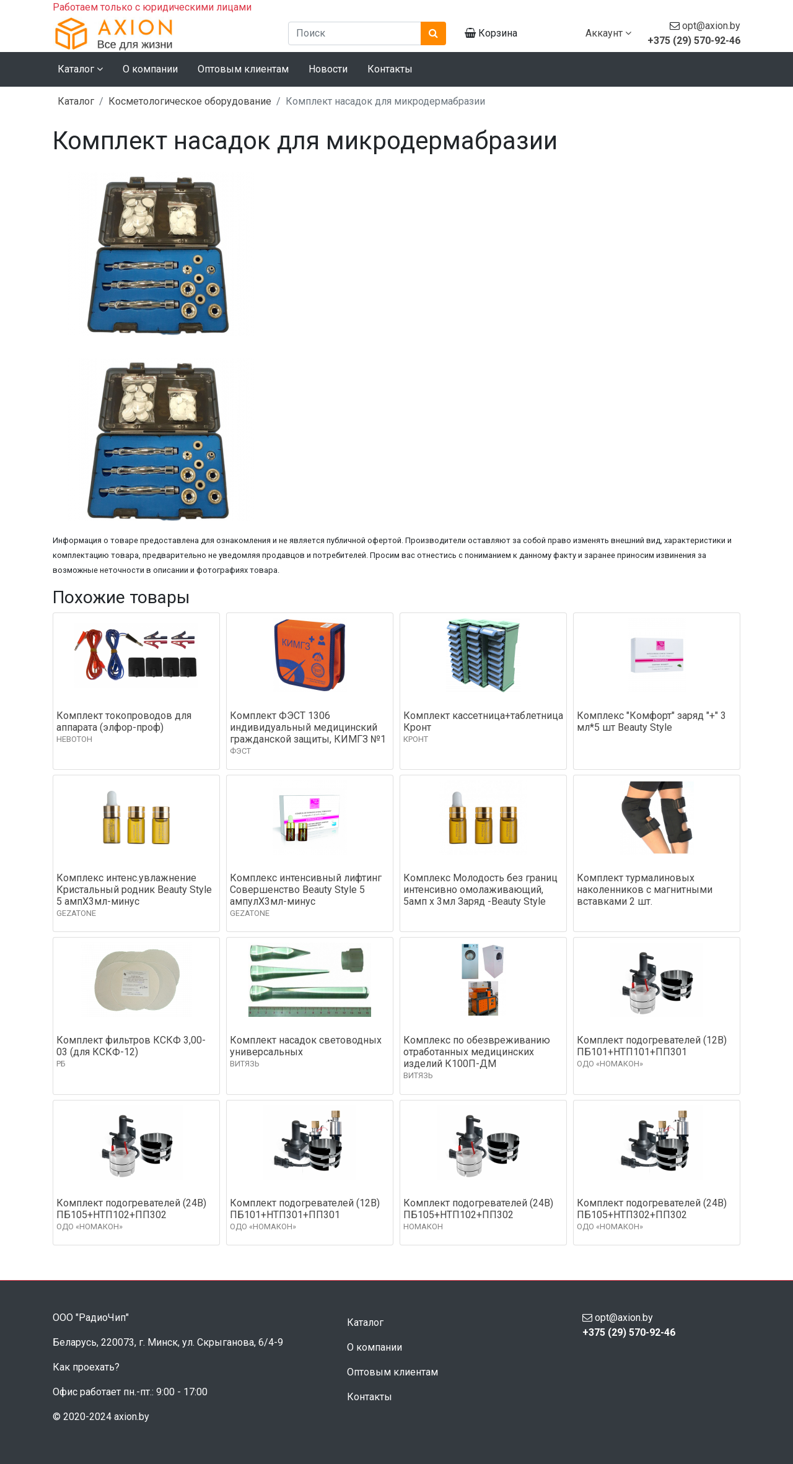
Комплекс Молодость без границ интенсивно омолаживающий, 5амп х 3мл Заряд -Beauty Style (480, 889)
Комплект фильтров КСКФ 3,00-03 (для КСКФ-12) (131, 1046)
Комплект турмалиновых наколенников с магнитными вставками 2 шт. (644, 889)
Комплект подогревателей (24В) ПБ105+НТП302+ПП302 (652, 1209)
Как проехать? (86, 1367)
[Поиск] (354, 33)
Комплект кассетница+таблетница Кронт (483, 721)
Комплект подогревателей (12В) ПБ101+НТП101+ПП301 (652, 1046)
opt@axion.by (711, 26)
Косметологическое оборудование (189, 101)
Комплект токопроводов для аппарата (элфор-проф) (123, 721)
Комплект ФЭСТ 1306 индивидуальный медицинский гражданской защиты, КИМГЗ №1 (308, 727)
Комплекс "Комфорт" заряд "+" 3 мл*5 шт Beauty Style (651, 721)
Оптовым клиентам (243, 69)
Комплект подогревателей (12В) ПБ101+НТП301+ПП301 (305, 1209)
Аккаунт (608, 33)
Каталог (76, 101)
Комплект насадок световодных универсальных (306, 1046)
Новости (328, 69)
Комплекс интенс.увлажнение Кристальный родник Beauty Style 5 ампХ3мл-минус (134, 889)
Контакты (390, 69)
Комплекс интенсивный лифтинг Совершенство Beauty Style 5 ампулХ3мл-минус (306, 889)
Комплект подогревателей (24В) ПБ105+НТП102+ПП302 (131, 1209)
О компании (150, 69)
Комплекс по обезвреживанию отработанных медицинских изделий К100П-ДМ (476, 1052)
